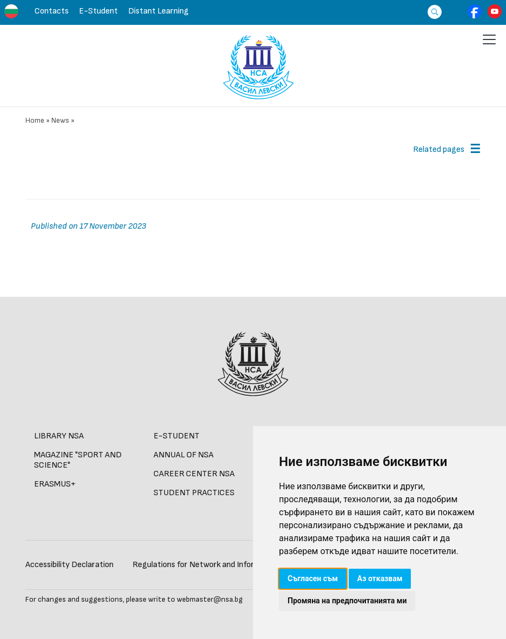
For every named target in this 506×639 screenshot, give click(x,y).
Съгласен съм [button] (313, 578)
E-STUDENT (176, 436)
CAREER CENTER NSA (194, 474)
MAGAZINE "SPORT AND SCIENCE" (78, 460)
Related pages (438, 149)
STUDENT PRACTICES (194, 493)
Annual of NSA (184, 455)
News (60, 120)
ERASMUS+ (55, 484)
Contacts (52, 11)
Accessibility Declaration (69, 565)
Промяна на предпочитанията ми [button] (347, 600)
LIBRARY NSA (59, 436)
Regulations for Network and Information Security (222, 565)
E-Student (98, 11)
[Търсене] (431, 11)
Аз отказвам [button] (380, 578)
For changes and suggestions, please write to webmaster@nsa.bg (134, 599)
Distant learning (158, 11)
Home (34, 120)
